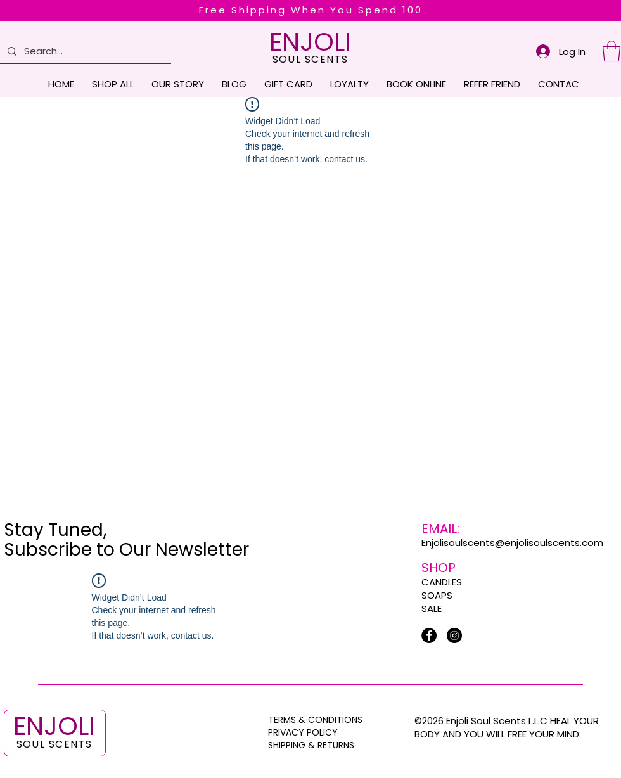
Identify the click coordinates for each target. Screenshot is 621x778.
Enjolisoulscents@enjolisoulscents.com (512, 542)
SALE (431, 608)
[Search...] (84, 51)
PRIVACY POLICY (304, 732)
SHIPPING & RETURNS (311, 745)
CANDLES (441, 582)
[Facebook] (429, 635)
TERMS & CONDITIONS (315, 719)
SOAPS (436, 595)
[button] (611, 51)
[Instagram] (454, 635)
